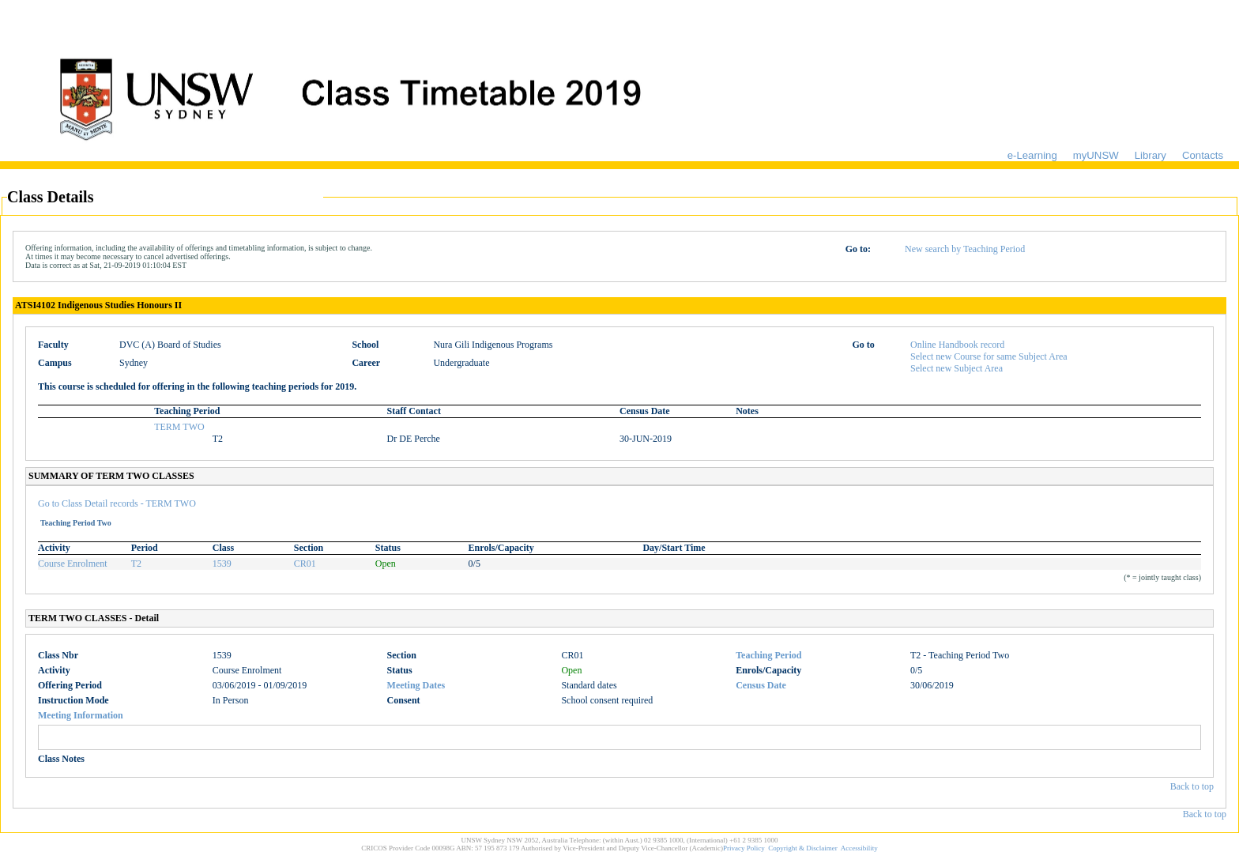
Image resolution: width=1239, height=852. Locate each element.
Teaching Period (768, 655)
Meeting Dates (416, 685)
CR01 (305, 563)
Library (1150, 155)
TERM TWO (179, 426)
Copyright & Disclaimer (803, 848)
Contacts (1202, 155)
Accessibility (859, 848)
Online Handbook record (957, 344)
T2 (136, 563)
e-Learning (1032, 155)
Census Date (761, 685)
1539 (222, 563)
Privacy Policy (744, 848)
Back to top (1192, 786)
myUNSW (1096, 155)
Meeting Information (80, 715)
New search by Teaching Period (965, 248)
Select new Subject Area (956, 368)
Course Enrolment (72, 563)
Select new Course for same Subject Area (989, 356)
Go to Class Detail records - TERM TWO (117, 503)
